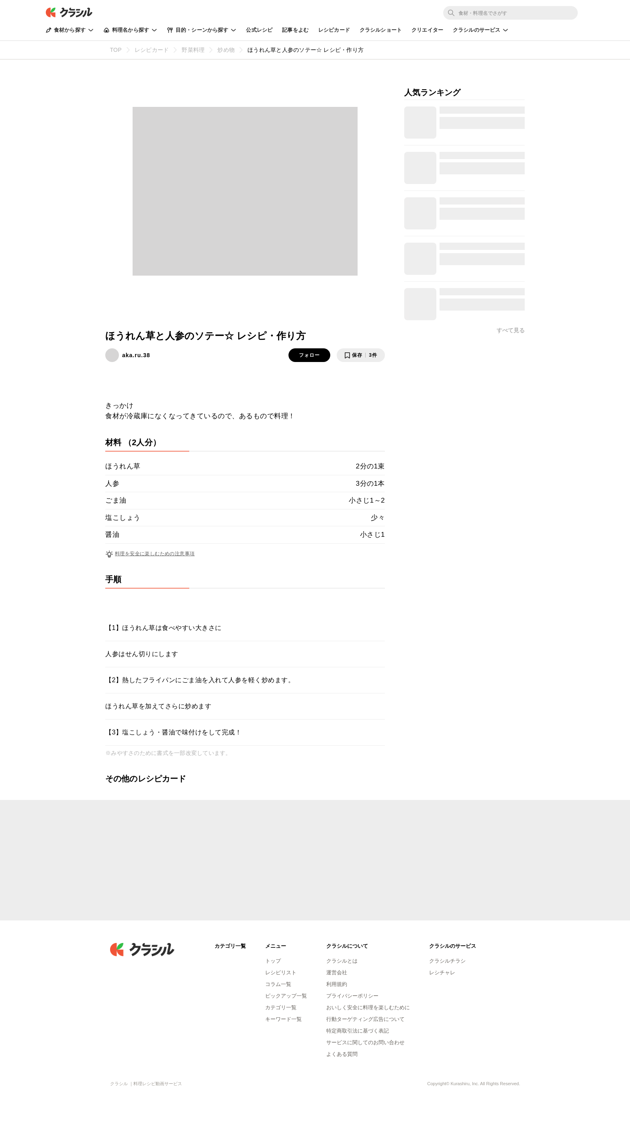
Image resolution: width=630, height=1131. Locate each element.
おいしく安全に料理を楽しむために (368, 1007)
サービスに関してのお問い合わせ (365, 1042)
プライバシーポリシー (352, 996)
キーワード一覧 (283, 1019)
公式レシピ (259, 30)
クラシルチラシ (447, 961)
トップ (273, 961)
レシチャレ (442, 972)
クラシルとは (342, 961)
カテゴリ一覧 (281, 1007)
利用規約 (336, 984)
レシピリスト (281, 972)
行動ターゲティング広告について (365, 1019)
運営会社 (336, 972)
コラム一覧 (278, 984)
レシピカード (334, 30)
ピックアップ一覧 (286, 996)
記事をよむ (295, 30)
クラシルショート (381, 30)
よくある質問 (342, 1054)
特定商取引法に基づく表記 (357, 1031)
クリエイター (427, 30)
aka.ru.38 (136, 355)
